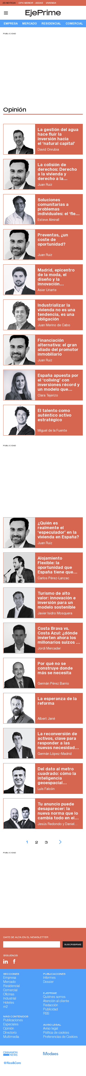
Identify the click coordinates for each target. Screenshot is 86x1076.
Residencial (51, 23)
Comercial (10, 990)
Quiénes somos (54, 997)
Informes (49, 978)
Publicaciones (13, 1020)
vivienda (51, 2)
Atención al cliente (56, 1001)
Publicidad (50, 1009)
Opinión (8, 1028)
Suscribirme (72, 944)
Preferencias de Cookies (60, 1037)
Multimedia (11, 1037)
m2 (5, 1007)
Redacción (50, 1005)
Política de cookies (56, 1033)
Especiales (10, 1024)
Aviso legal (50, 1028)
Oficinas (8, 994)
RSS (46, 1013)
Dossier (48, 982)
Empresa (11, 23)
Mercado (29, 23)
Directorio (10, 1033)
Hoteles (8, 1003)
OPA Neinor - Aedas (31, 2)
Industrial (9, 998)
